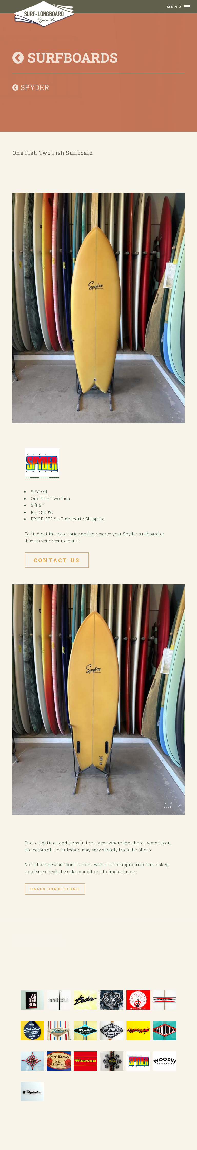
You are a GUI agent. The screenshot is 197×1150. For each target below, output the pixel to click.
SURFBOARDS (65, 57)
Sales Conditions (54, 889)
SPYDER (30, 87)
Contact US (57, 560)
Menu (174, 7)
